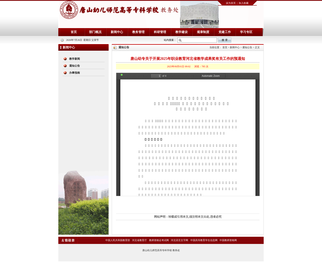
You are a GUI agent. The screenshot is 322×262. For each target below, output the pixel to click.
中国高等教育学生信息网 (203, 240)
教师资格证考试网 (159, 240)
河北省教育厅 (139, 240)
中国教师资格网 (228, 240)
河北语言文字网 (179, 240)
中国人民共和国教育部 (117, 240)
